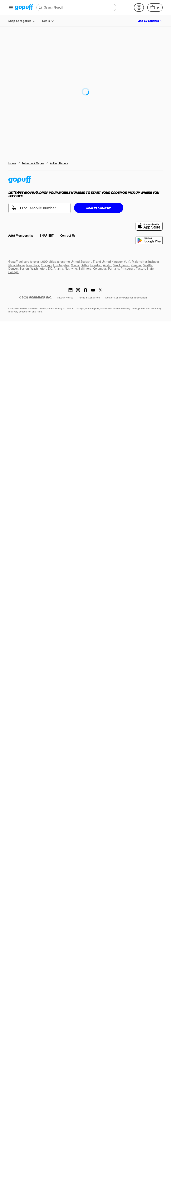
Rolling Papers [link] (59, 163)
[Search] (78, 7)
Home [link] (12, 163)
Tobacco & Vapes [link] (33, 163)
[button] (155, 7)
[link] (24, 7)
